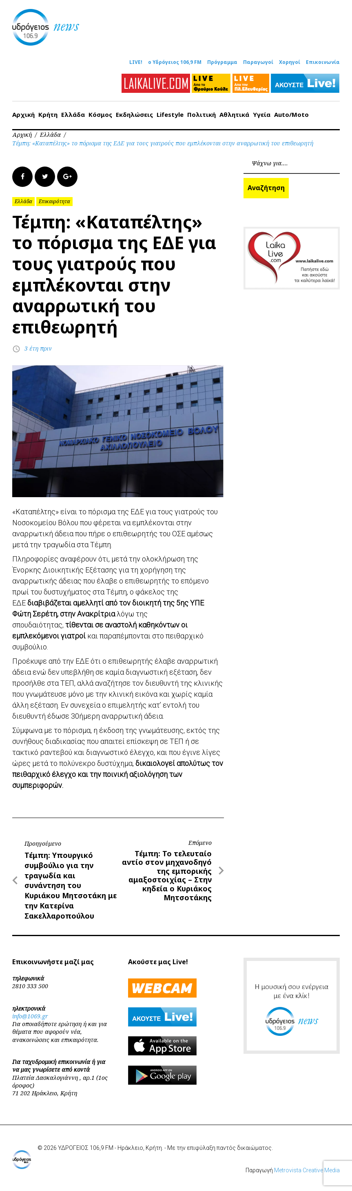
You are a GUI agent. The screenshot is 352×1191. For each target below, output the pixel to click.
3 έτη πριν (38, 348)
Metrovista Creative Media (307, 1170)
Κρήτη (48, 114)
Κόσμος (100, 114)
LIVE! (135, 62)
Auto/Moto (291, 114)
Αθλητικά (234, 114)
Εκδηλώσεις (134, 114)
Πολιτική (201, 114)
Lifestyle (170, 114)
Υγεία (261, 114)
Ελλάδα (73, 114)
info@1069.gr (30, 1016)
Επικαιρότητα (54, 200)
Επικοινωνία (323, 62)
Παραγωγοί (258, 62)
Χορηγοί (289, 62)
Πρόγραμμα (222, 62)
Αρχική (23, 114)
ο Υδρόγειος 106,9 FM (174, 62)
